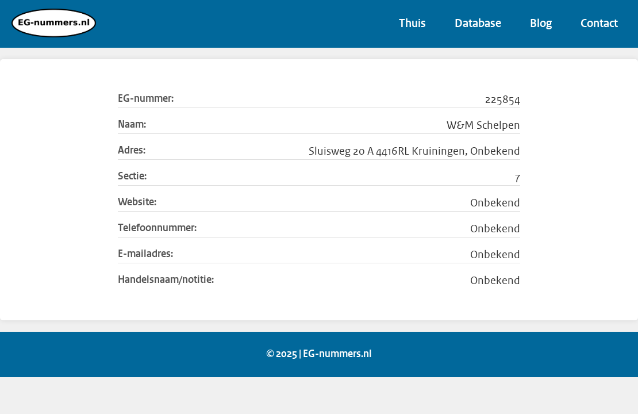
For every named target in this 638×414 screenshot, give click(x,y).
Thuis (412, 24)
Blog (541, 24)
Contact (599, 24)
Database (478, 24)
